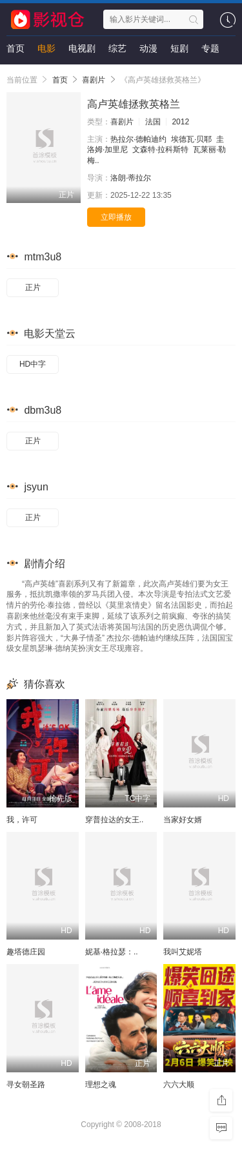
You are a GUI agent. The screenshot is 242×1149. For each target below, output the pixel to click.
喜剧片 (93, 79)
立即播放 (116, 217)
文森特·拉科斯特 (160, 149)
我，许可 (21, 819)
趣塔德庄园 (25, 951)
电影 (46, 48)
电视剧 (82, 48)
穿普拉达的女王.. (114, 819)
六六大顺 (178, 1084)
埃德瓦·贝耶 (191, 139)
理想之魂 (100, 1084)
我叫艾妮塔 (182, 951)
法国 (153, 121)
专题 (210, 48)
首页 (15, 48)
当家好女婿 (182, 819)
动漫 (148, 48)
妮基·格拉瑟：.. (111, 951)
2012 (180, 121)
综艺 (117, 48)
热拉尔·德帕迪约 (138, 139)
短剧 (179, 48)
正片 (33, 287)
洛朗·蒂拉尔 (130, 177)
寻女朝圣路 (25, 1084)
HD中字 (32, 364)
